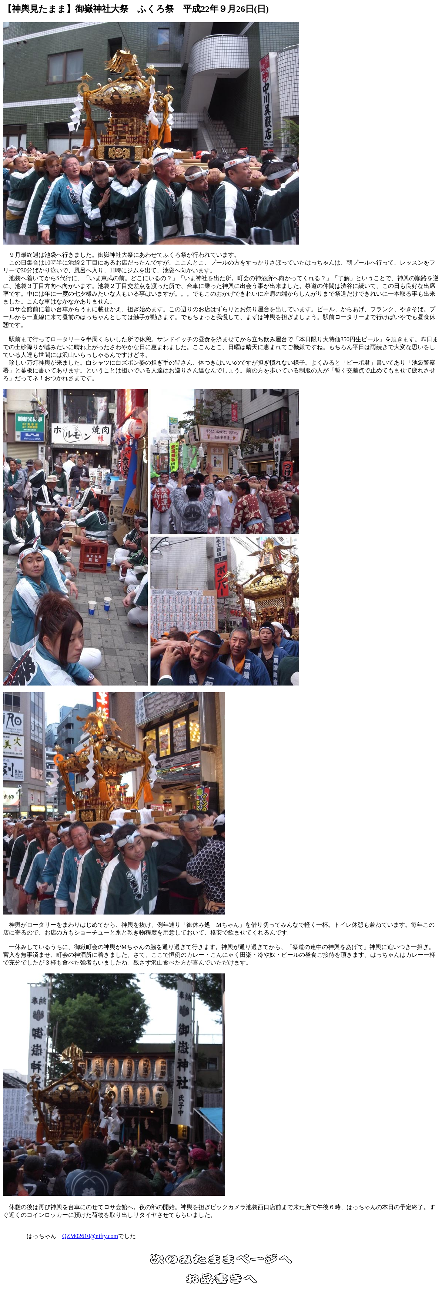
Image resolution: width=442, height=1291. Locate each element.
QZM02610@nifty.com (90, 1236)
